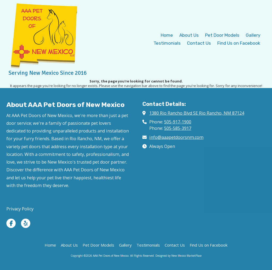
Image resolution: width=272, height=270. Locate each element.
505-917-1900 (177, 122)
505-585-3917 (177, 128)
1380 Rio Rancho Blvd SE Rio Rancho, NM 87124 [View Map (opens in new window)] (196, 113)
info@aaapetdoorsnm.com (176, 137)
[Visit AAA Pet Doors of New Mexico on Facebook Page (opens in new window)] (11, 223)
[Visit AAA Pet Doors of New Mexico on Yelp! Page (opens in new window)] (25, 223)
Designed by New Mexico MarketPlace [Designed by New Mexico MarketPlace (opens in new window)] (178, 255)
